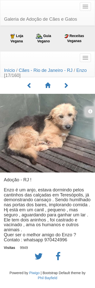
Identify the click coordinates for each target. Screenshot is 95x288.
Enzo (81, 70)
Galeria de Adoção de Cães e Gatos (40, 19)
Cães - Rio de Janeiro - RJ (45, 70)
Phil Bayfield (47, 278)
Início (9, 70)
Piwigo (34, 273)
